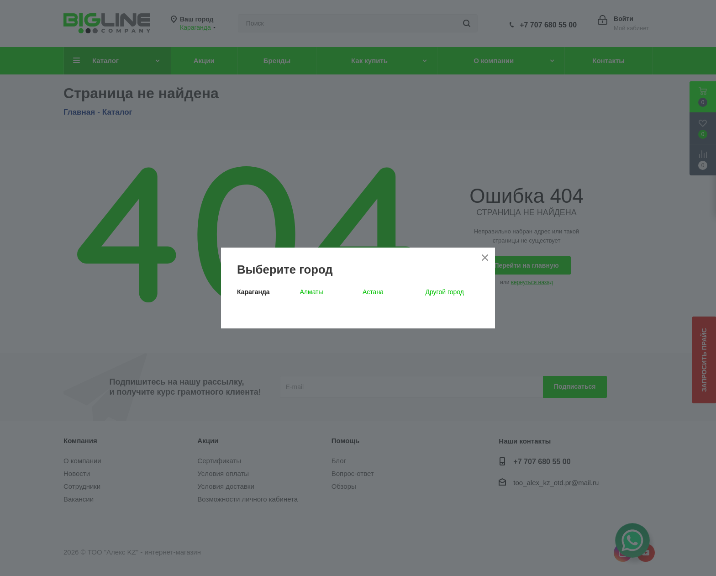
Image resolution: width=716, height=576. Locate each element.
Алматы (311, 292)
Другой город (445, 292)
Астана (373, 292)
